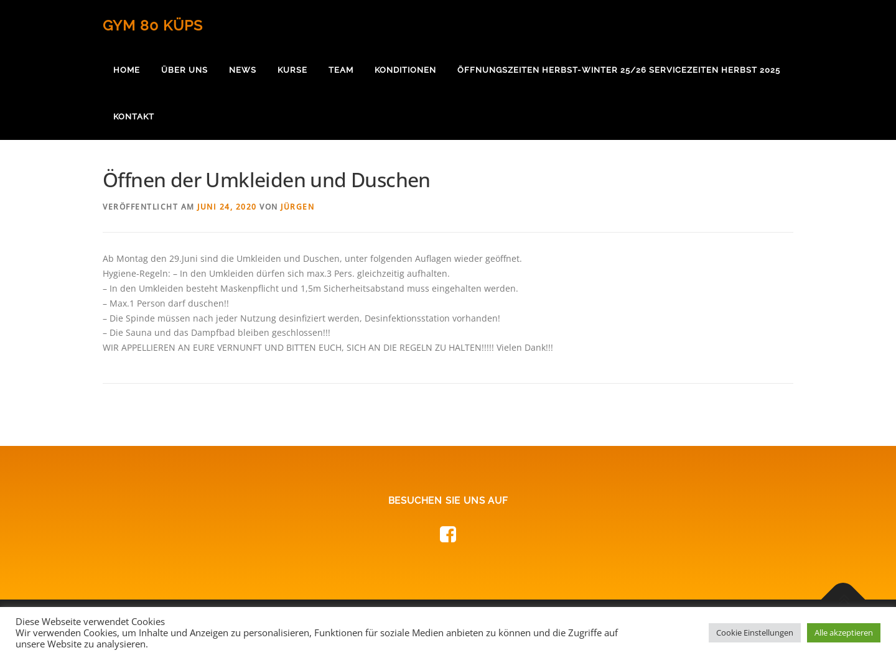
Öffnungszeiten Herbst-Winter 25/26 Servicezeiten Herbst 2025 (618, 70)
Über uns (184, 70)
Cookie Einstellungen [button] (754, 632)
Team (341, 70)
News (242, 70)
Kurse (292, 70)
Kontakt (133, 116)
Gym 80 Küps (153, 25)
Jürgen (297, 207)
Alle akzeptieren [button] (843, 632)
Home (126, 70)
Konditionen (405, 70)
